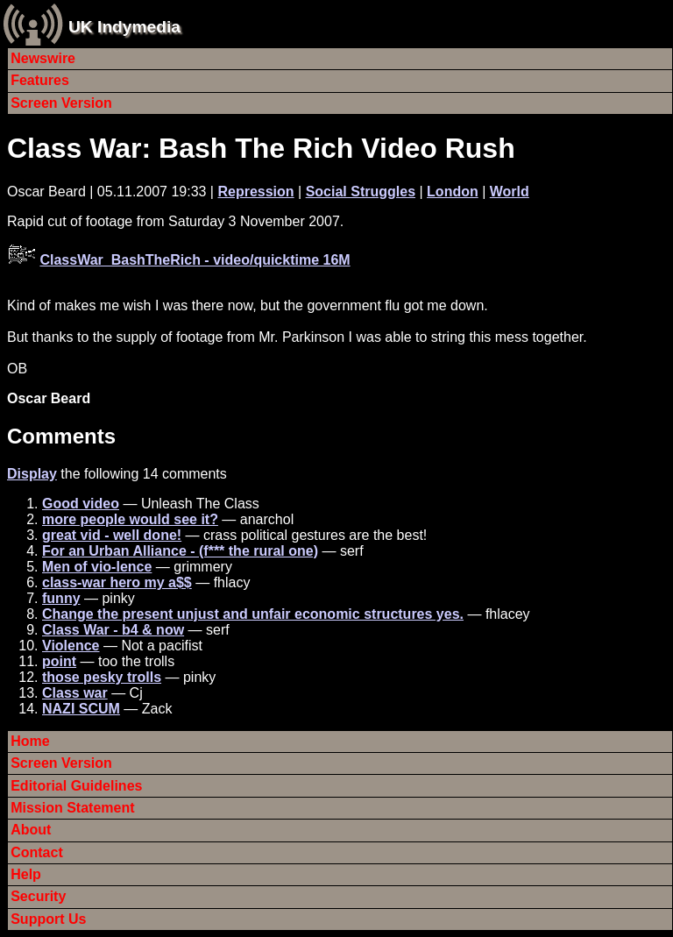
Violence (71, 645)
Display (32, 473)
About (31, 829)
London (452, 191)
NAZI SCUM (81, 708)
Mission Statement (72, 807)
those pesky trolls (101, 677)
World (509, 191)
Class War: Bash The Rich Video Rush (261, 148)
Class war (75, 692)
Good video (80, 503)
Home (30, 741)
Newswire (43, 58)
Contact (37, 852)
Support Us (48, 919)
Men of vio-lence (97, 566)
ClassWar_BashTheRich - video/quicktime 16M (194, 259)
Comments (61, 436)
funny (61, 598)
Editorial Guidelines (76, 785)
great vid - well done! (111, 535)
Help (26, 874)
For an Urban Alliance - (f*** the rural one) (180, 550)
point (59, 661)
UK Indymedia (124, 27)
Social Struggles (360, 191)
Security (38, 896)
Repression (255, 191)
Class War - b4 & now (113, 629)
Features (40, 80)
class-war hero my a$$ (117, 582)
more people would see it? (130, 519)
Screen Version (61, 103)
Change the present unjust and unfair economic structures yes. (253, 614)
